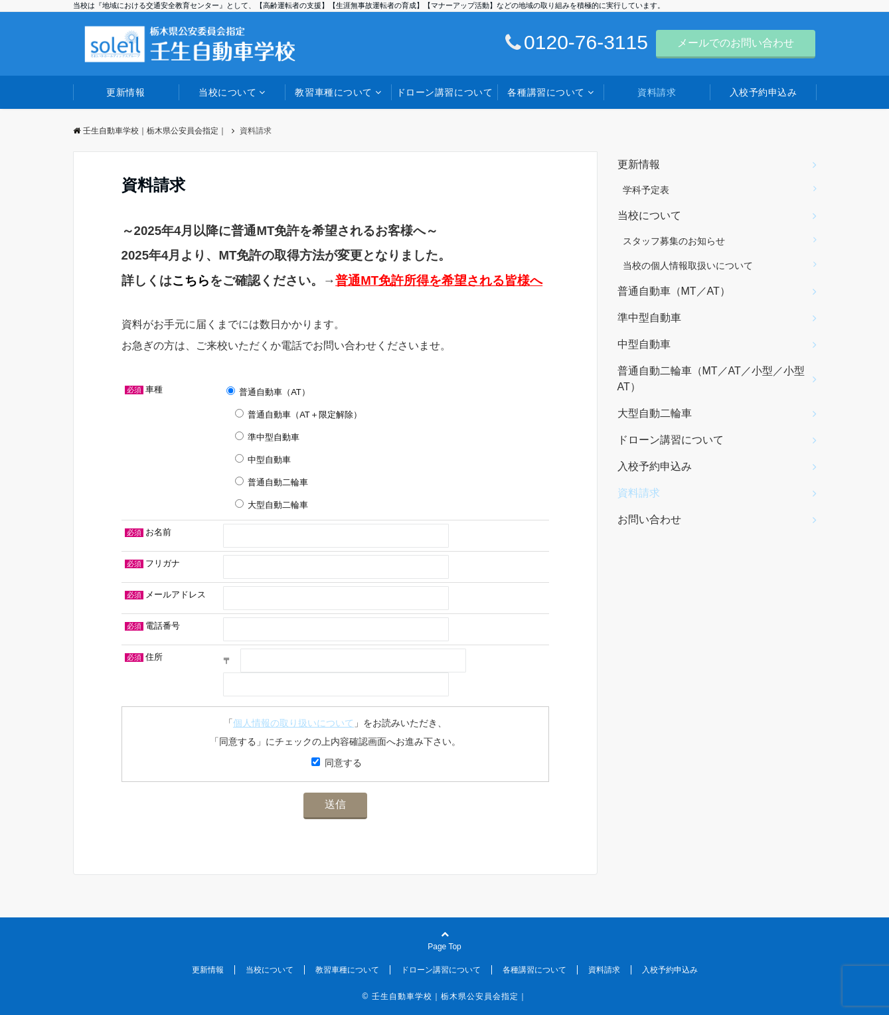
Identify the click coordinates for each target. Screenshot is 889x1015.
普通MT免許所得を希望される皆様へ (438, 280)
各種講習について (545, 92)
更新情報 (125, 92)
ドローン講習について (444, 92)
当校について (227, 92)
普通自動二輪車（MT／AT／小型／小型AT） (711, 378)
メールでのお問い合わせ (735, 42)
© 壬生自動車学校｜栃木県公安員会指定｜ (444, 996)
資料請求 (656, 92)
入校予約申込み (763, 92)
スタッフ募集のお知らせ (674, 241)
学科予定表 (646, 190)
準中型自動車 (649, 317)
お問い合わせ (649, 519)
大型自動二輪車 (654, 413)
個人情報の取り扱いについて (293, 723)
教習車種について (333, 92)
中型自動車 (644, 344)
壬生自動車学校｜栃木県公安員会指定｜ (149, 130)
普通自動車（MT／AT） (673, 291)
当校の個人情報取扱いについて (688, 265)
